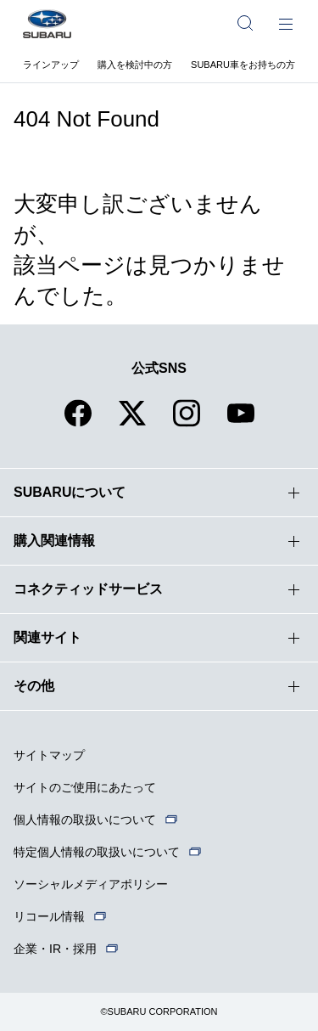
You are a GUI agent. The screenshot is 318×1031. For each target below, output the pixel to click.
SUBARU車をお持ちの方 (243, 64)
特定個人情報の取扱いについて (97, 852)
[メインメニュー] (285, 23)
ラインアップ (51, 64)
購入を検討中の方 (135, 64)
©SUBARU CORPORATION (158, 1011)
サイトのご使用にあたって (85, 787)
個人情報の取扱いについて (85, 819)
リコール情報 (49, 916)
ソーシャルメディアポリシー (91, 884)
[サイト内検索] (245, 23)
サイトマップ (49, 755)
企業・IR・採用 (55, 948)
